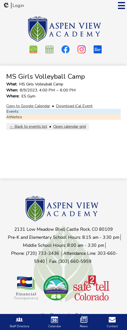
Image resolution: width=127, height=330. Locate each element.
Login (13, 6)
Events (12, 111)
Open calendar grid (69, 126)
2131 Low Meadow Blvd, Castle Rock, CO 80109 (63, 229)
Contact (112, 322)
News (84, 322)
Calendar (54, 322)
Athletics (14, 117)
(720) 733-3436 (43, 253)
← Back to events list (28, 126)
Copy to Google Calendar (28, 106)
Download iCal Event (74, 106)
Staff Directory (19, 322)
